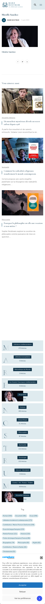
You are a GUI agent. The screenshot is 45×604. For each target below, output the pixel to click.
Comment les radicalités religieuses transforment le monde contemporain (20, 172)
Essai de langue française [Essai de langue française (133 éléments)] (13, 529)
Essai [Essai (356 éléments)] (33, 516)
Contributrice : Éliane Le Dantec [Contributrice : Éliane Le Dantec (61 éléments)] (15, 547)
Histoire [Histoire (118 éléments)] (25, 534)
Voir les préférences (22, 598)
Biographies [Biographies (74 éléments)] (8, 543)
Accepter (22, 585)
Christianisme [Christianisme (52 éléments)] (9, 551)
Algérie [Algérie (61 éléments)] (36, 543)
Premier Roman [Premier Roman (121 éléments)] (10, 534)
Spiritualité (5, 167)
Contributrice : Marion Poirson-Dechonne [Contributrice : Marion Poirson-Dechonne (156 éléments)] (18, 525)
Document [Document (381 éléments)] (20, 516)
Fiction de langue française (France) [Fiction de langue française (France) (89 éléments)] (16, 538)
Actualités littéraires (8, 118)
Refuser (22, 592)
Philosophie (6, 220)
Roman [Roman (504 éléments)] (7, 516)
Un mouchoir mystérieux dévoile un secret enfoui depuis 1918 (22, 123)
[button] (41, 558)
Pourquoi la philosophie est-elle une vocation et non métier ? (23, 224)
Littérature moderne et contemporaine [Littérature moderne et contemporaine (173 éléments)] (17, 520)
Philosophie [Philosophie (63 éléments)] (23, 543)
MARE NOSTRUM (13, 20)
